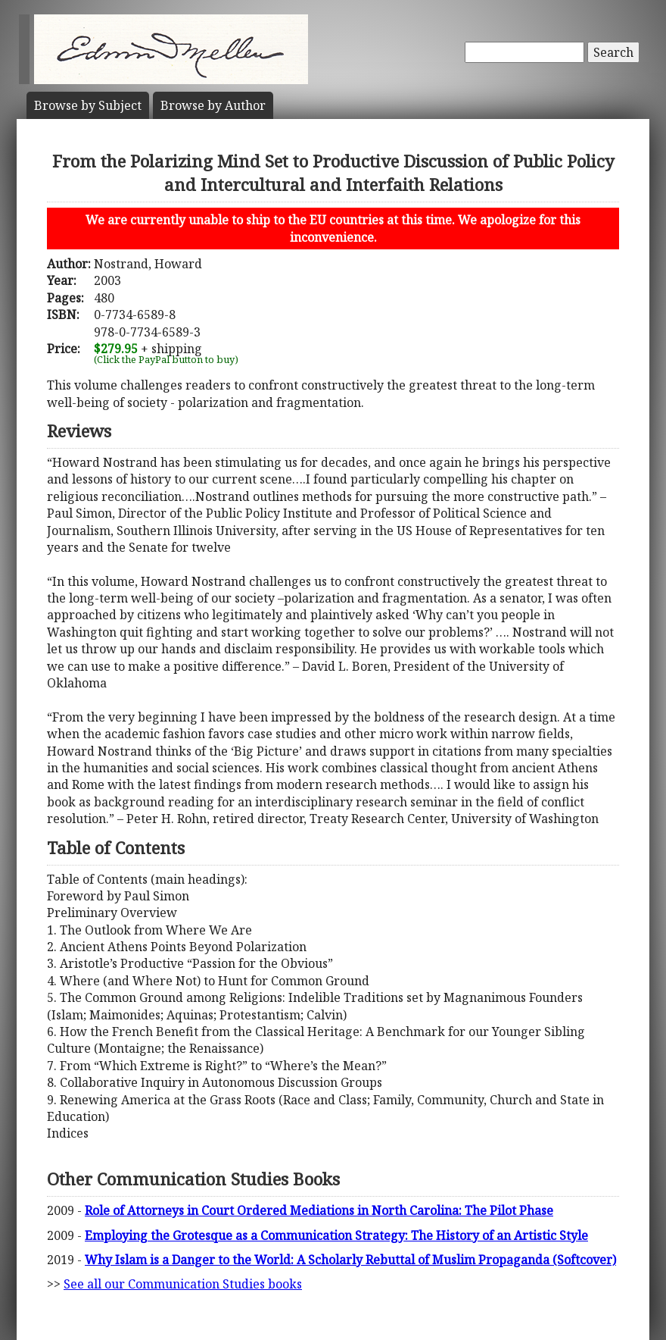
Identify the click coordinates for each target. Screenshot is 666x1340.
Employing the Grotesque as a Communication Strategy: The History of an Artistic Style (336, 1235)
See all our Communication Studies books (183, 1284)
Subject (88, 105)
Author (213, 105)
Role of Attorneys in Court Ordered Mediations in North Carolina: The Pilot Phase (319, 1210)
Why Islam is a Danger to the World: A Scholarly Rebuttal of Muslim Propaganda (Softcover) (350, 1259)
